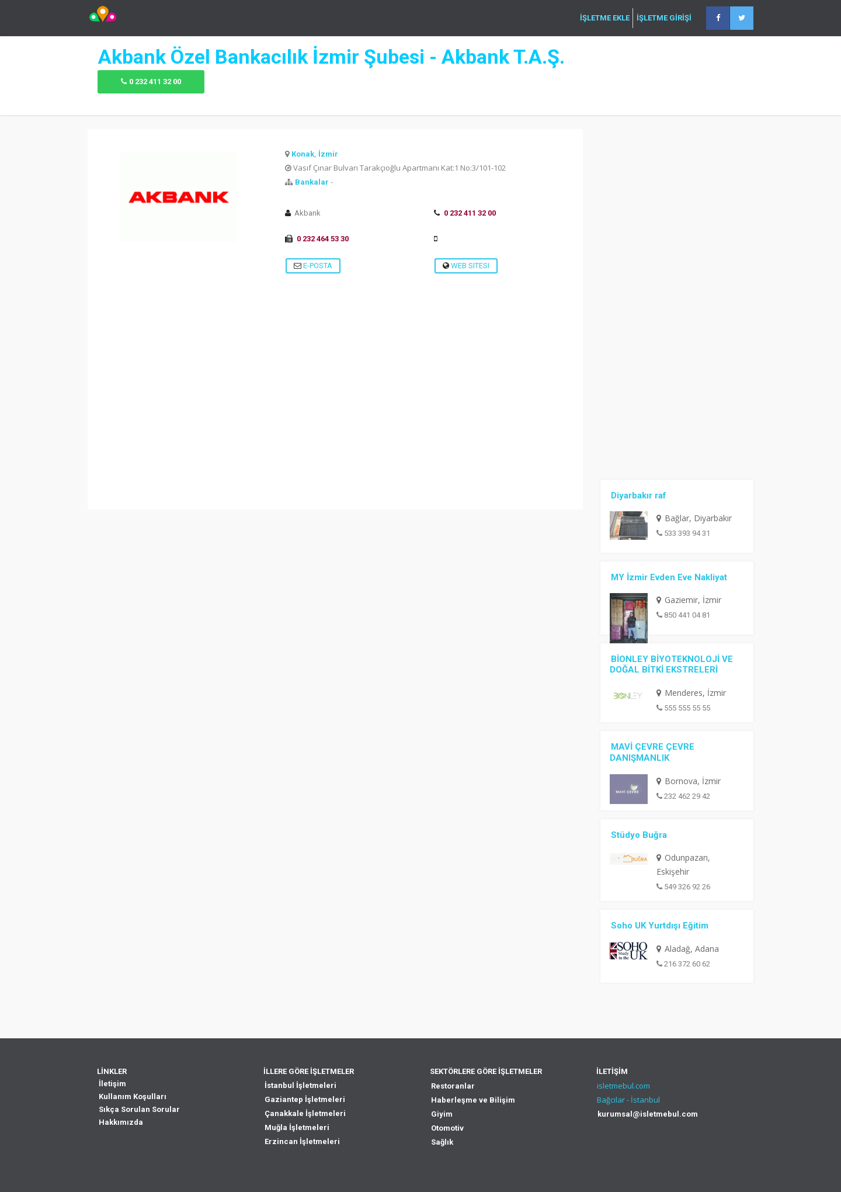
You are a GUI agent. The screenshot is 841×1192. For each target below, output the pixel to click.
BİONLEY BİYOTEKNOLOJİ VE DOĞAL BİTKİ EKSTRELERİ (671, 664)
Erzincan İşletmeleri (302, 1141)
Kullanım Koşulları (132, 1096)
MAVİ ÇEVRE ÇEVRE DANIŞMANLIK (652, 752)
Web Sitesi (466, 265)
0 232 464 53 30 (323, 238)
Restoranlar (453, 1086)
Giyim (442, 1114)
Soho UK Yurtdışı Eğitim (659, 925)
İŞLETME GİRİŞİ (664, 18)
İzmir (328, 154)
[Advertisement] (335, 428)
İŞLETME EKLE (605, 18)
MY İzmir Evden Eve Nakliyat (669, 577)
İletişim (112, 1083)
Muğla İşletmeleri (297, 1127)
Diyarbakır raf (638, 495)
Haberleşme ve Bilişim (473, 1100)
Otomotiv (447, 1128)
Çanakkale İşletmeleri (305, 1113)
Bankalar (312, 182)
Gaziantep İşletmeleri (305, 1099)
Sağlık (442, 1142)
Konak (302, 154)
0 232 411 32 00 (155, 81)
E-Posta (313, 265)
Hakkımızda (121, 1122)
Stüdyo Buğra (639, 835)
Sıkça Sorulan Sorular (139, 1109)
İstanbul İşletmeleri (300, 1085)
